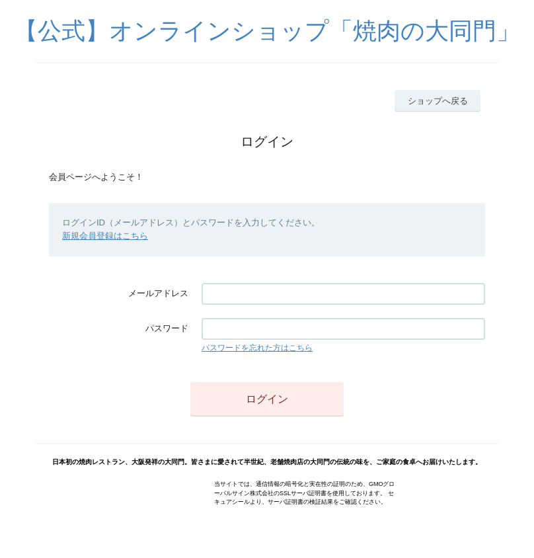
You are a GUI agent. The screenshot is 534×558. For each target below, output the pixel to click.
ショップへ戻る (438, 101)
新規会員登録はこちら (105, 236)
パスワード (166, 328)
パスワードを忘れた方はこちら (257, 347)
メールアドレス (158, 293)
